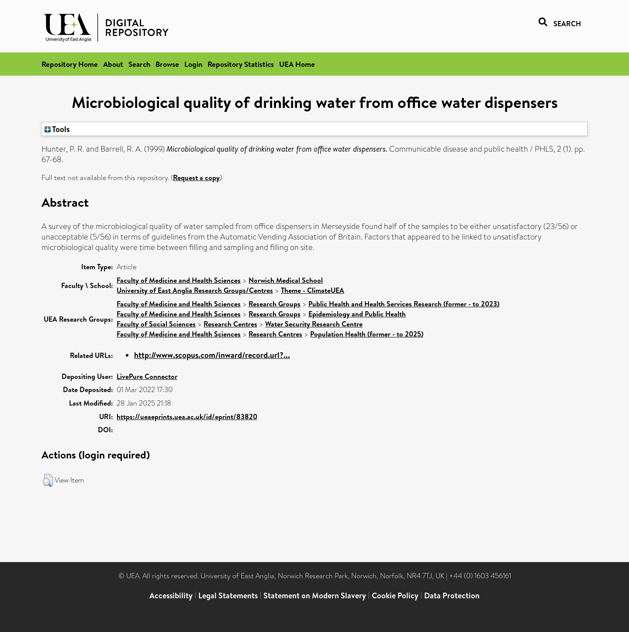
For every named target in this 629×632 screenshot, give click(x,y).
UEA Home (297, 64)
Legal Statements (228, 595)
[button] (48, 480)
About (113, 64)
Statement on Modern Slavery (314, 595)
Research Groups (275, 304)
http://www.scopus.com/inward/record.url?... (212, 355)
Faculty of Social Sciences (156, 324)
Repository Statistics (240, 64)
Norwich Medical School (286, 280)
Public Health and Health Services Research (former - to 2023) (403, 304)
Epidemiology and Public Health (357, 314)
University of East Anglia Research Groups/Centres (195, 290)
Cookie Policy (395, 595)
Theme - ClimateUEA (312, 290)
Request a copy (196, 177)
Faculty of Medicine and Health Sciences (179, 280)
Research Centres (230, 324)
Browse (167, 64)
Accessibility (171, 595)
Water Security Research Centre (314, 324)
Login (193, 64)
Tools (57, 129)
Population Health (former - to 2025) (366, 334)
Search (139, 64)
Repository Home (69, 64)
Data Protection (452, 595)
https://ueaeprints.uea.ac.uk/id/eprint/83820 (187, 416)
